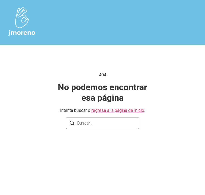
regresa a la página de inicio (117, 110)
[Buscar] (72, 124)
